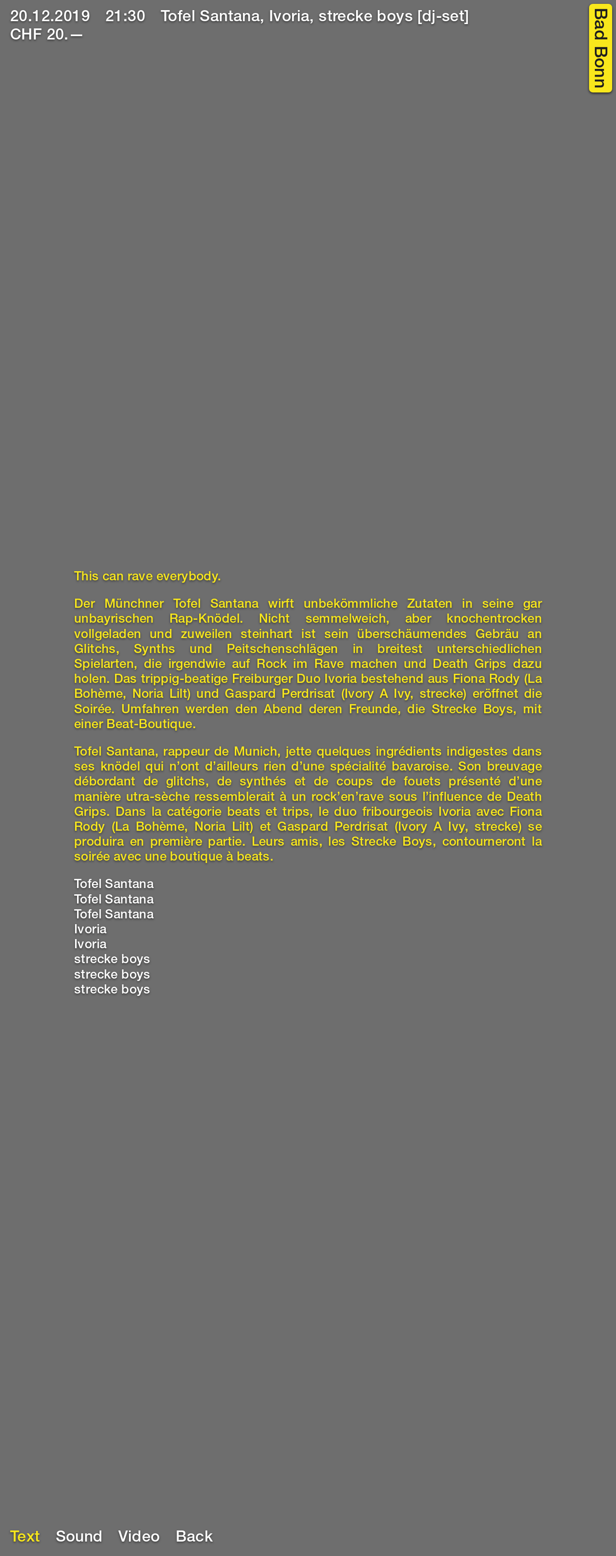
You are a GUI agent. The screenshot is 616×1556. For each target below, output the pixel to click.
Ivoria (90, 930)
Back (194, 1538)
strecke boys (112, 960)
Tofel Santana (114, 885)
